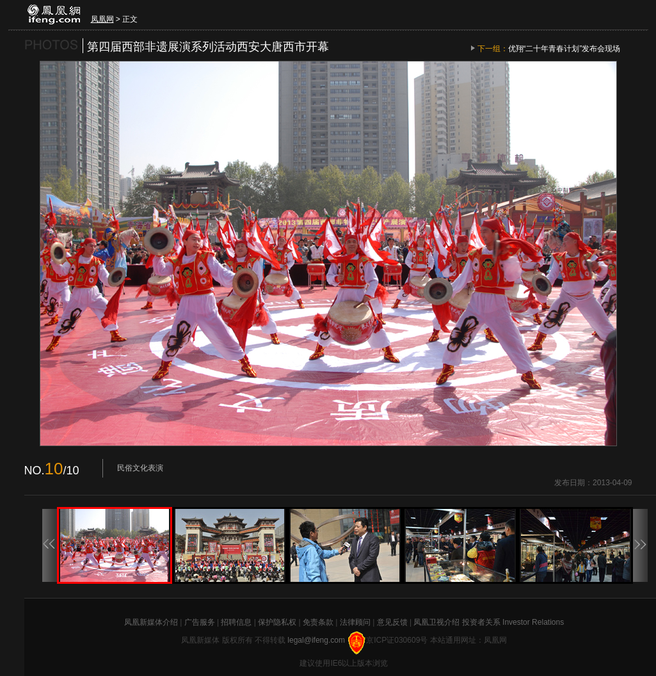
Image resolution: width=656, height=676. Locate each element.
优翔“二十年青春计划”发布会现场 (564, 48)
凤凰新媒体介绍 (151, 622)
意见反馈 (392, 622)
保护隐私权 (277, 622)
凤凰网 (102, 19)
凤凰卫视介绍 (436, 622)
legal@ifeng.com (317, 640)
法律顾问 (355, 622)
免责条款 (318, 622)
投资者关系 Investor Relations (513, 622)
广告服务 (199, 622)
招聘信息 (236, 622)
